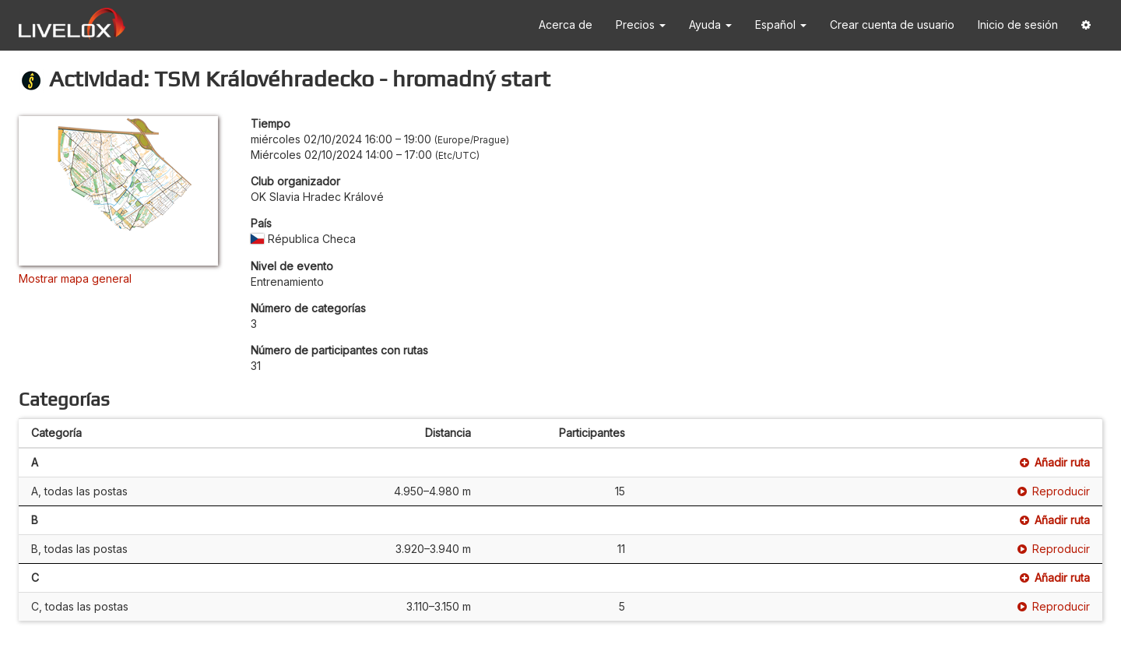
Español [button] (780, 24)
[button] (1086, 25)
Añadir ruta (1055, 462)
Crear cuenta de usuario (892, 24)
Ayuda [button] (710, 24)
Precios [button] (641, 24)
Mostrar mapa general (75, 278)
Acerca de (565, 24)
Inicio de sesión (1018, 24)
